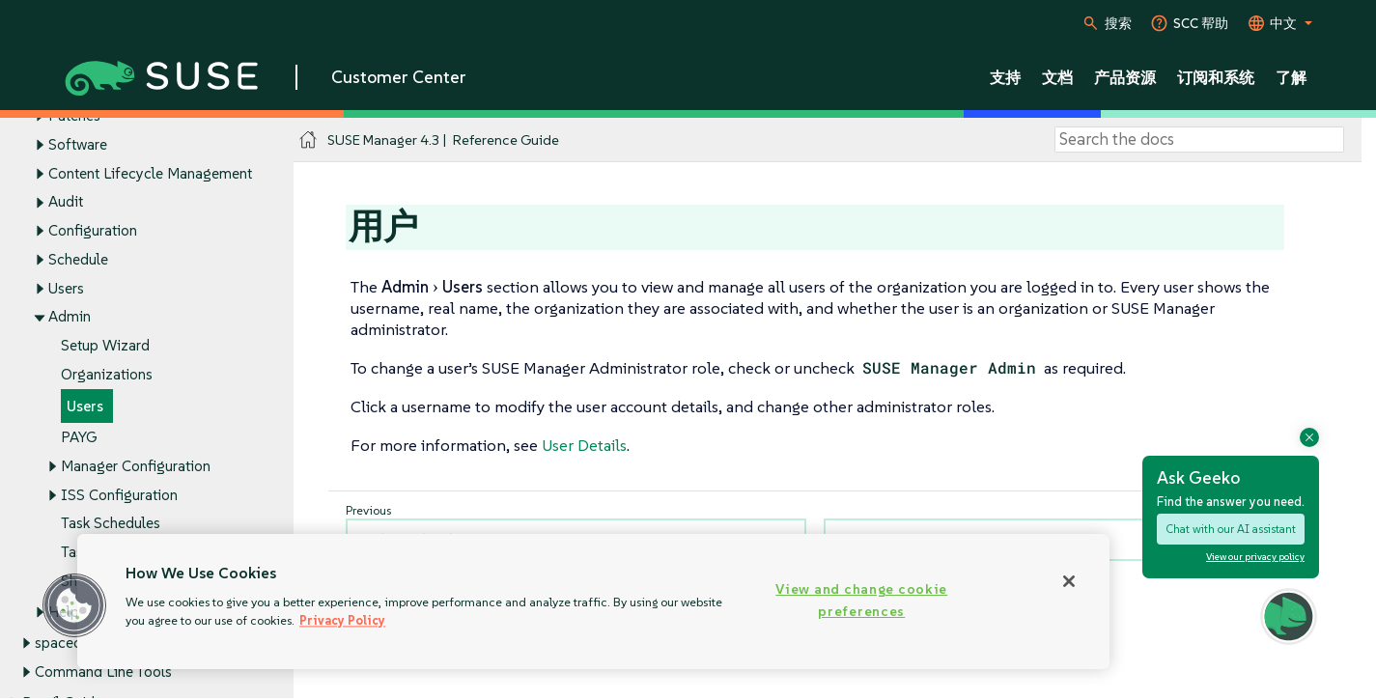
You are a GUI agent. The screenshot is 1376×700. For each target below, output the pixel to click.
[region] (593, 601)
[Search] (1199, 140)
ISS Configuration (119, 495)
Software (77, 144)
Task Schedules (110, 524)
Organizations (107, 374)
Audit (65, 202)
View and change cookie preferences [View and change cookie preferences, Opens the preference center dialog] (861, 600)
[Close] (1069, 581)
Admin (69, 317)
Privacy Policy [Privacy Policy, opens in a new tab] (342, 620)
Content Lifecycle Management (150, 173)
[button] (74, 605)
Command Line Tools (103, 671)
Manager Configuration (136, 466)
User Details (584, 445)
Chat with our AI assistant (1230, 528)
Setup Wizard (105, 346)
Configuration (92, 231)
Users (66, 288)
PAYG (79, 438)
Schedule (78, 259)
